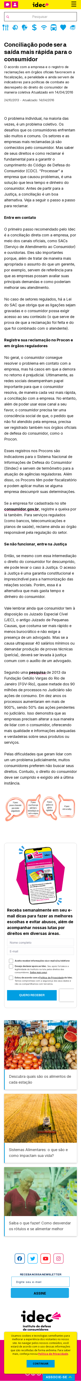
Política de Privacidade (53, 1353)
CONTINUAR (40, 1363)
